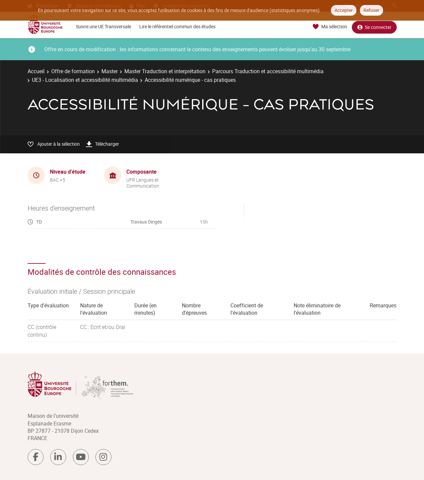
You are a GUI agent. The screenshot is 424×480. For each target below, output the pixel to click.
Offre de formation (73, 71)
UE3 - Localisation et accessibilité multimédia (85, 79)
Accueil (36, 71)
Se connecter (374, 27)
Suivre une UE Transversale (103, 26)
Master (109, 71)
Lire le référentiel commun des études (177, 26)
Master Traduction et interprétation (165, 71)
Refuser (371, 10)
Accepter (344, 10)
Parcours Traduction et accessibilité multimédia (268, 71)
